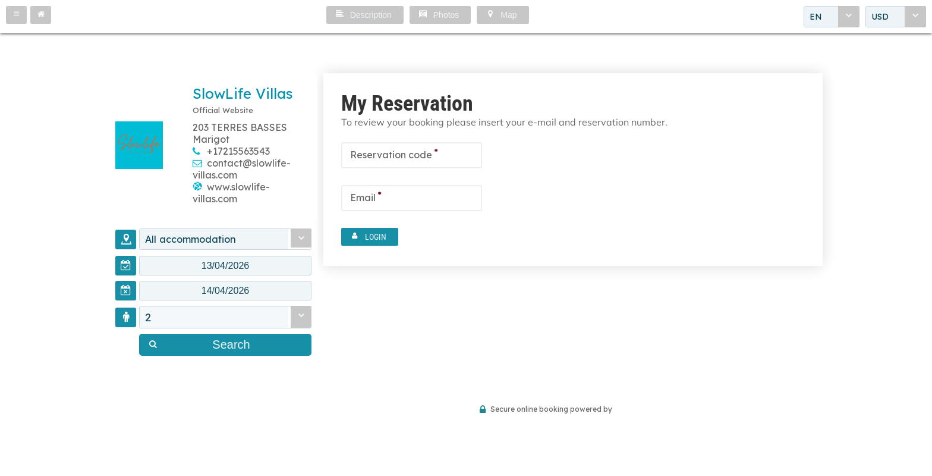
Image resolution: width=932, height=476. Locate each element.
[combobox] (831, 17)
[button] (16, 15)
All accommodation (197, 240)
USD (880, 17)
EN (816, 17)
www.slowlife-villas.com (231, 193)
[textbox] (225, 267)
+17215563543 (238, 151)
